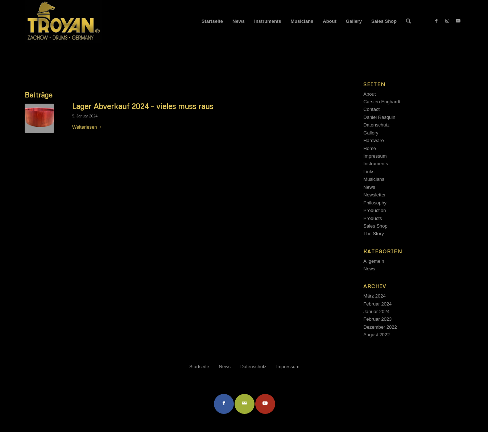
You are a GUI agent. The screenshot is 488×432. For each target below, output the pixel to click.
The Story (373, 233)
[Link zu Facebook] (436, 21)
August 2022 (376, 334)
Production (374, 210)
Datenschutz (376, 125)
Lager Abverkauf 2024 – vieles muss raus (142, 106)
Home (369, 148)
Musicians (373, 179)
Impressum (374, 156)
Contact (371, 109)
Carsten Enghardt (381, 101)
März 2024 (374, 296)
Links (368, 171)
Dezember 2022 (380, 327)
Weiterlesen (88, 127)
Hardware (373, 140)
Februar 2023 (377, 319)
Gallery (370, 133)
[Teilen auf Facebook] (224, 404)
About (369, 94)
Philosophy (374, 202)
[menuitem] (212, 21)
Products (372, 218)
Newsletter (374, 195)
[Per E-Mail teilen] (245, 404)
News (369, 187)
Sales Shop (375, 226)
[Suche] (408, 21)
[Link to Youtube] (265, 404)
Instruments (375, 163)
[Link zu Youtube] (457, 21)
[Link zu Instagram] (447, 21)
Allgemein (373, 261)
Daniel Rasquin (379, 117)
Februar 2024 (377, 304)
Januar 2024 (376, 311)
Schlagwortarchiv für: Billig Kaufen (69, 52)
